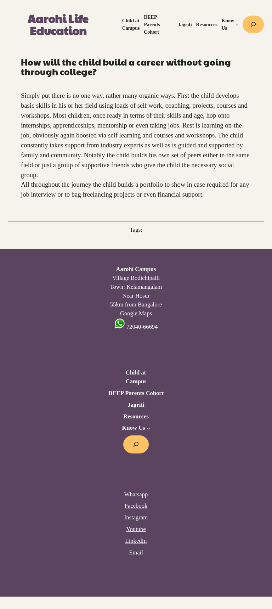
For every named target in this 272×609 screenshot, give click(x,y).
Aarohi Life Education (58, 24)
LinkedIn (136, 540)
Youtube (136, 529)
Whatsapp (136, 494)
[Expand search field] (253, 24)
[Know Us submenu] (237, 24)
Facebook (136, 505)
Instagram (136, 517)
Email (136, 552)
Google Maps (136, 313)
